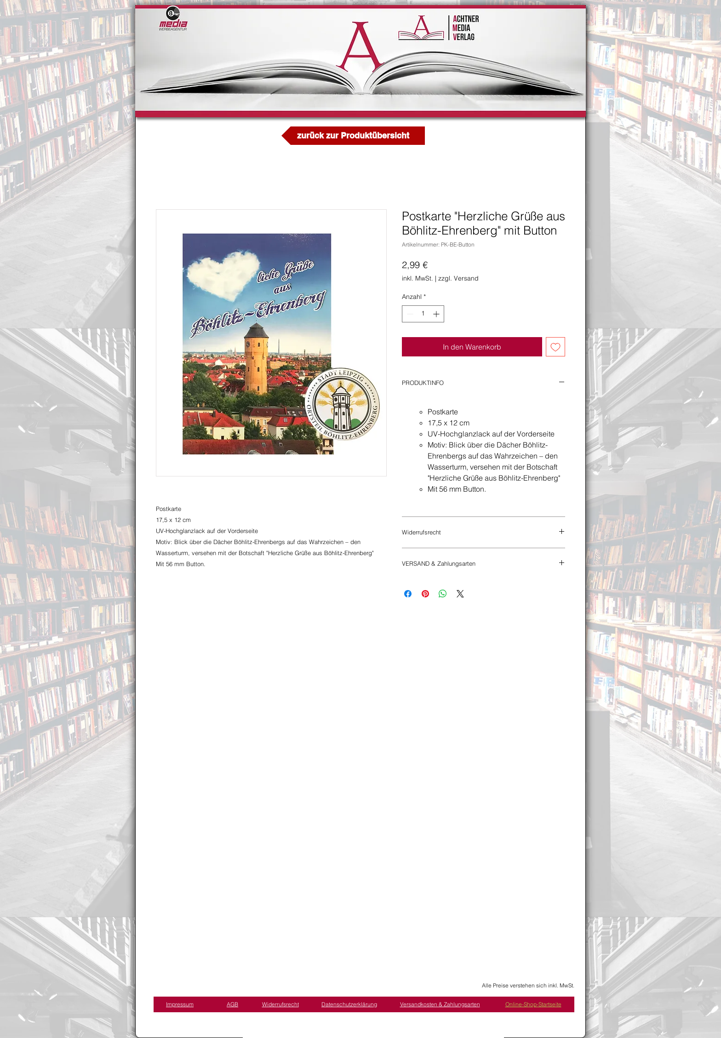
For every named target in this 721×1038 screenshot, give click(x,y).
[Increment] (437, 314)
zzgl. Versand (458, 278)
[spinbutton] (423, 314)
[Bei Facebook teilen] (407, 593)
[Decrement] (409, 314)
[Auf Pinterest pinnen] (425, 593)
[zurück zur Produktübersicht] (353, 135)
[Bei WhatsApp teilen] (442, 593)
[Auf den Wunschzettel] (555, 346)
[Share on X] (460, 593)
